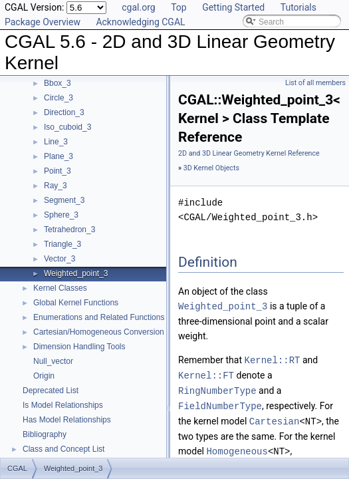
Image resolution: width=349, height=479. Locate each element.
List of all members (315, 83)
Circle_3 (58, 97)
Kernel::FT (206, 373)
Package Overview (42, 22)
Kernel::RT (272, 359)
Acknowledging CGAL (140, 22)
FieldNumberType (220, 403)
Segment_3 (64, 200)
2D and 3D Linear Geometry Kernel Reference (249, 153)
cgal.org (138, 7)
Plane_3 (58, 156)
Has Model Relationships (67, 419)
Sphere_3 (61, 215)
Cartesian (274, 417)
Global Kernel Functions (75, 302)
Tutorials (298, 7)
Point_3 (57, 171)
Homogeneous (236, 446)
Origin (44, 376)
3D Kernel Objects (211, 168)
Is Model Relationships (63, 405)
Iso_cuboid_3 (67, 127)
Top (179, 7)
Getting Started (233, 7)
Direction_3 (64, 112)
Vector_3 (59, 258)
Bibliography (44, 434)
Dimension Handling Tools (79, 346)
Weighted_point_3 (76, 273)
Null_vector (53, 361)
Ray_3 (55, 185)
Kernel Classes (60, 288)
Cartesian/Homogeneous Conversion (98, 332)
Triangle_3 (62, 244)
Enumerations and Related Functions (98, 317)
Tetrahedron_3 (69, 229)
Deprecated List (50, 390)
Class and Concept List (63, 449)
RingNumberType (217, 388)
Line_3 (56, 141)
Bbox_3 (57, 83)
